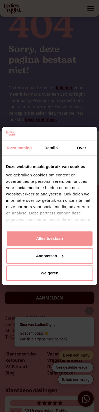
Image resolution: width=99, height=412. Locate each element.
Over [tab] (81, 148)
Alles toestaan (49, 238)
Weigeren (49, 273)
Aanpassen (49, 256)
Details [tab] (51, 148)
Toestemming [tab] (19, 148)
